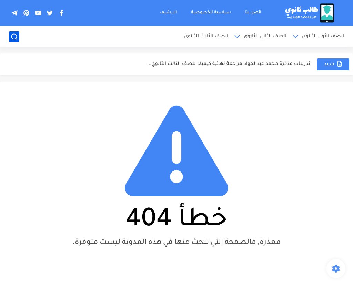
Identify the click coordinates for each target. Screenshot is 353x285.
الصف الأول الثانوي (323, 36)
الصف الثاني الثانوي (265, 36)
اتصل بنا (253, 12)
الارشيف (168, 12)
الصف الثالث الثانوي (206, 36)
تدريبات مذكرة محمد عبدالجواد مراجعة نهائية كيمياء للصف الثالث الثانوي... (228, 64)
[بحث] (14, 36)
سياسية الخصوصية (211, 12)
